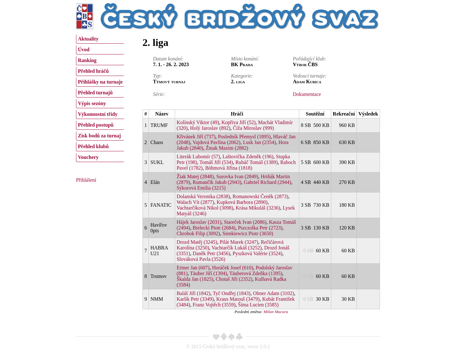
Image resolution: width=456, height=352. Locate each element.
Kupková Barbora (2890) (242, 202)
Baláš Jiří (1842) (194, 293)
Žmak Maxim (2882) (227, 148)
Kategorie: (242, 76)
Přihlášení (86, 180)
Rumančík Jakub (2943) (217, 182)
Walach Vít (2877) (195, 202)
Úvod (83, 49)
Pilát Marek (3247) (239, 242)
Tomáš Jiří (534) (216, 162)
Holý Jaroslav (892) (210, 128)
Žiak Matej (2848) (195, 176)
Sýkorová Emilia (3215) (201, 188)
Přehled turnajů (95, 92)
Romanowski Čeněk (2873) (260, 196)
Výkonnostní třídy (97, 114)
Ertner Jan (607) (193, 267)
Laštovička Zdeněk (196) (248, 156)
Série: (159, 94)
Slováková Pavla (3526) (201, 259)
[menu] (100, 97)
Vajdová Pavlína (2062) (216, 142)
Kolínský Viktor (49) (198, 122)
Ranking (87, 60)
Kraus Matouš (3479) (238, 299)
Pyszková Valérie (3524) (257, 253)
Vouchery (88, 157)
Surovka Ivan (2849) (237, 176)
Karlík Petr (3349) (195, 299)
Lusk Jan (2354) (259, 142)
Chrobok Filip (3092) (198, 233)
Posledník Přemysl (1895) (244, 136)
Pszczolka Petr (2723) (260, 227)
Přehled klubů (93, 146)
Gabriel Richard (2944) (267, 182)
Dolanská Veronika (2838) (203, 196)
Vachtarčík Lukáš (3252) (237, 247)
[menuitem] (100, 39)
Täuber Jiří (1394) (208, 273)
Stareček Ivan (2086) (245, 222)
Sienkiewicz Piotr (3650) (248, 233)
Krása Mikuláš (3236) (258, 208)
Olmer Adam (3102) (273, 293)
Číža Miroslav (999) (253, 128)
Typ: (157, 76)
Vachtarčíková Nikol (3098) (205, 208)
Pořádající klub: (309, 58)
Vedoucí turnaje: (309, 76)
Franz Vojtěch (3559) (214, 304)
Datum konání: (168, 58)
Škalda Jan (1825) (195, 279)
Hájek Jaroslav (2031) (199, 222)
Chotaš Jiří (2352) (234, 279)
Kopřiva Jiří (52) (239, 122)
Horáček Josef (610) (232, 267)
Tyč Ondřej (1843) (231, 293)
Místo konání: (245, 58)
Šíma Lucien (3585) (258, 304)
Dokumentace (307, 94)
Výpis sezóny (92, 103)
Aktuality (88, 38)
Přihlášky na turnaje (100, 82)
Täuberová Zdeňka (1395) (255, 273)
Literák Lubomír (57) (198, 156)
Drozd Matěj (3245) (197, 242)
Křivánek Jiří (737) (196, 136)
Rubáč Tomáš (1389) (256, 162)
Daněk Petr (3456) (211, 253)
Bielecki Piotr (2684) (214, 227)
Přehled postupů (95, 125)
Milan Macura (275, 311)
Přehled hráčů (93, 71)
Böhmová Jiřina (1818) (228, 168)
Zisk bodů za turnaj (99, 135)
